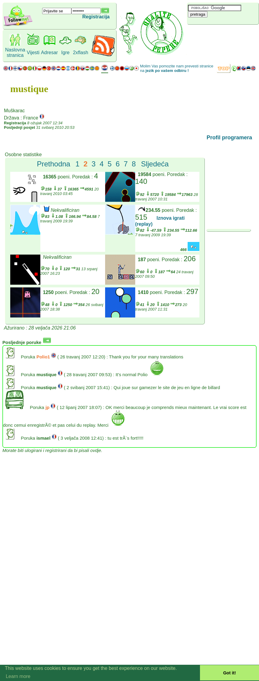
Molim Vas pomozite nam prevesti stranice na (176, 68)
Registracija (96, 16)
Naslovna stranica (15, 52)
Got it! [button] (229, 672)
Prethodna (53, 164)
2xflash (80, 52)
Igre (65, 52)
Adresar (49, 52)
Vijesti (33, 52)
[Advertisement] (223, 35)
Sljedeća (155, 164)
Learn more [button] (18, 676)
